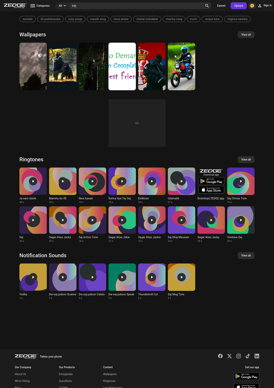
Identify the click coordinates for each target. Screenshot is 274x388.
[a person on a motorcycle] (181, 66)
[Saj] (152, 66)
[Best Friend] (122, 66)
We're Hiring (22, 380)
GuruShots (65, 380)
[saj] (62, 66)
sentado (28, 19)
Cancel (221, 5)
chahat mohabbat (147, 19)
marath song (98, 19)
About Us (20, 374)
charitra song (174, 19)
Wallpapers (110, 374)
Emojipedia (66, 374)
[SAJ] (33, 66)
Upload (238, 5)
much (193, 19)
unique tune (212, 19)
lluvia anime (121, 19)
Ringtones (109, 380)
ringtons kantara (237, 19)
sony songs (75, 19)
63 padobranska (50, 19)
